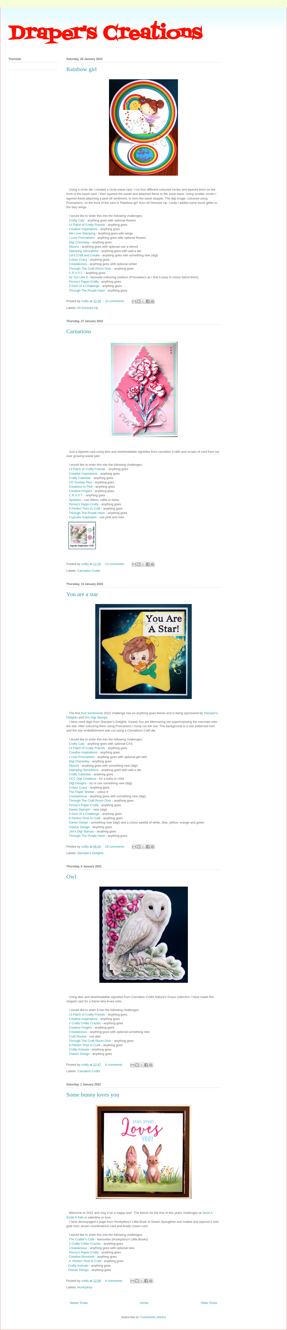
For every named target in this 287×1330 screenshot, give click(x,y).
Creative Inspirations (83, 229)
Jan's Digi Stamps (81, 831)
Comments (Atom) (153, 1317)
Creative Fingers (80, 491)
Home (144, 1303)
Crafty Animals (79, 1049)
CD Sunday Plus (80, 482)
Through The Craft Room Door (90, 268)
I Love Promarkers (82, 237)
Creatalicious (78, 264)
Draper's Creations (105, 34)
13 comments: (115, 564)
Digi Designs (78, 783)
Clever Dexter (78, 822)
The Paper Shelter (82, 792)
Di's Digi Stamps (96, 717)
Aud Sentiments (92, 713)
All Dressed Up (87, 308)
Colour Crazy (78, 259)
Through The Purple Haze (87, 290)
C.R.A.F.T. (76, 495)
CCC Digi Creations (82, 778)
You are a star (82, 594)
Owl (71, 876)
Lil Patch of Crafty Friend (86, 469)
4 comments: (114, 1281)
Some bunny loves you (92, 1094)
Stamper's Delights (90, 853)
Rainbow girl (81, 69)
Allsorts (74, 246)
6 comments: (114, 1064)
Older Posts (209, 1303)
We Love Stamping (82, 233)
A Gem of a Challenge (84, 286)
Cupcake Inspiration (83, 517)
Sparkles (75, 500)
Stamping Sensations (83, 251)
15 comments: (115, 301)
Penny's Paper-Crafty (84, 281)
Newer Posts (79, 1303)
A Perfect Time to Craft (84, 508)
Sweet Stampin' (80, 809)
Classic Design (79, 827)
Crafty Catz (77, 220)
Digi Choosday (79, 242)
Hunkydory (84, 1287)
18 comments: (115, 846)
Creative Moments (81, 1256)
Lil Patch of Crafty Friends (87, 224)
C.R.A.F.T (75, 273)
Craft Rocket (77, 1036)
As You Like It (79, 277)
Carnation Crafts (88, 570)
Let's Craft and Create (84, 255)
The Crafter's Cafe (82, 1239)
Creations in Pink (81, 486)
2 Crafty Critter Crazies (85, 1023)
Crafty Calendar (80, 478)
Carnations (78, 331)
